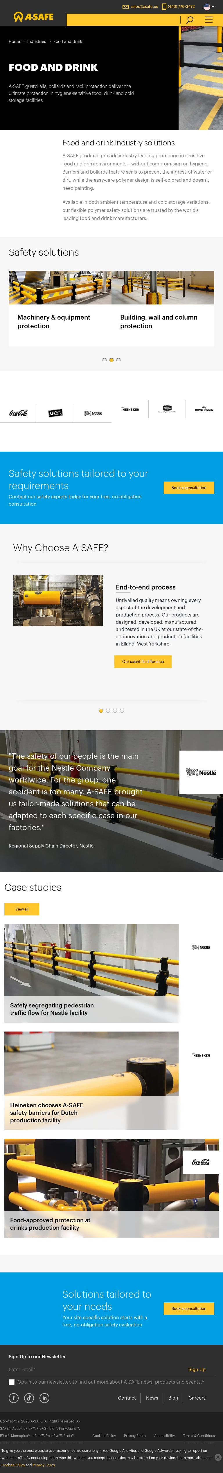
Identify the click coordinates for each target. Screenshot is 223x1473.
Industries (36, 42)
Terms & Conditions (199, 1436)
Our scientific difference (143, 662)
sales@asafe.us (144, 6)
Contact (127, 1398)
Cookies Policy (104, 1436)
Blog (173, 1398)
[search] (187, 20)
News (152, 1398)
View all (21, 909)
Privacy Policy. (44, 1465)
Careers (197, 1398)
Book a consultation (189, 488)
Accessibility (164, 1436)
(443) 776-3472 (181, 6)
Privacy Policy (135, 1436)
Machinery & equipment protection (60, 309)
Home (14, 42)
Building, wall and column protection (163, 309)
